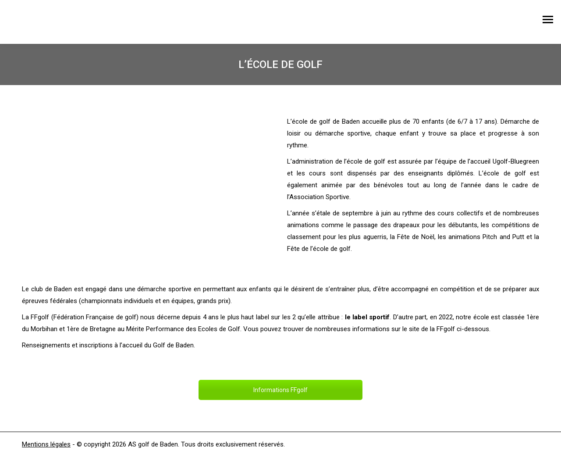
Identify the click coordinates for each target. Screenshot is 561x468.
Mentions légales (46, 444)
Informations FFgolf (280, 389)
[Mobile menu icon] (548, 22)
